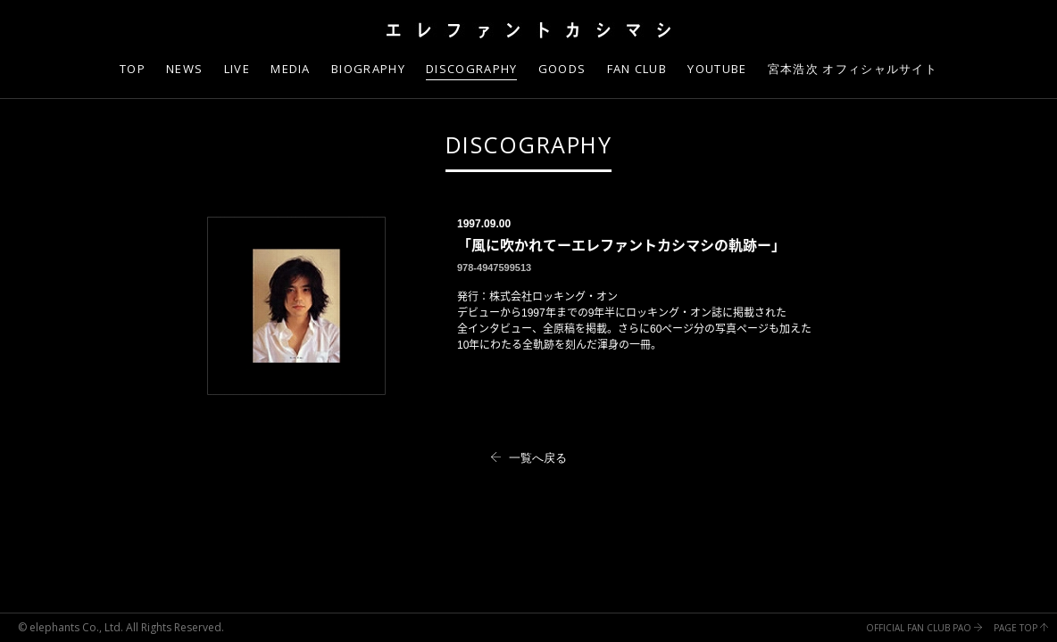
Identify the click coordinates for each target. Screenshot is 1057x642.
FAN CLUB (637, 69)
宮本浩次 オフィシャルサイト (852, 69)
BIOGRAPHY (368, 69)
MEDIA (290, 69)
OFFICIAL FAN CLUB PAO (924, 627)
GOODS (562, 69)
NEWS (184, 69)
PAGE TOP (1021, 627)
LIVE (237, 69)
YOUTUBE (716, 69)
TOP (133, 69)
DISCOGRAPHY (528, 144)
